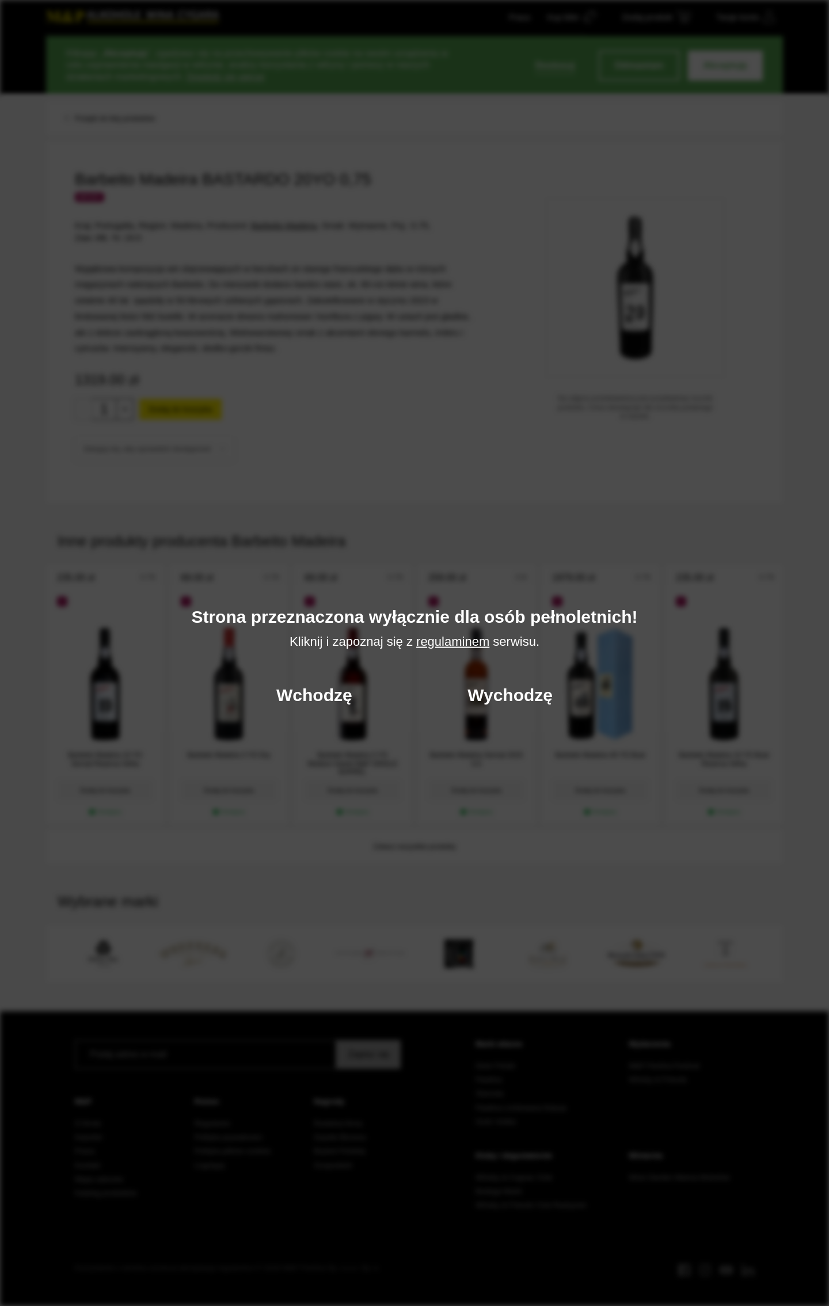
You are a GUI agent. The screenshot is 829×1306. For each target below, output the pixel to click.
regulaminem (452, 641)
